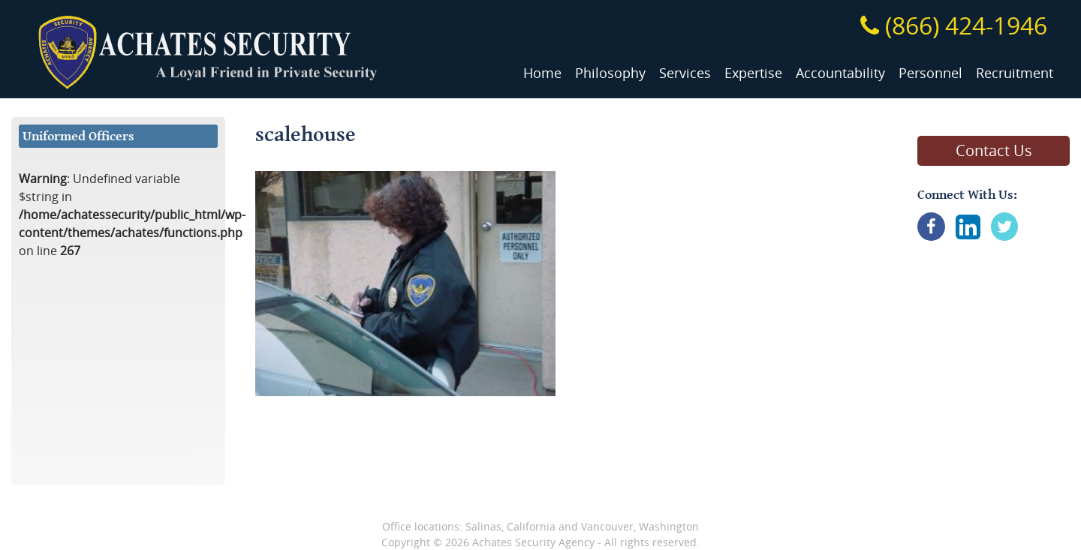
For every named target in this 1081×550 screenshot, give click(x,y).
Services (685, 73)
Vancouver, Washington (640, 526)
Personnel (930, 73)
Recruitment (1014, 73)
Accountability (840, 73)
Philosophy (610, 73)
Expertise (753, 73)
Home (542, 73)
